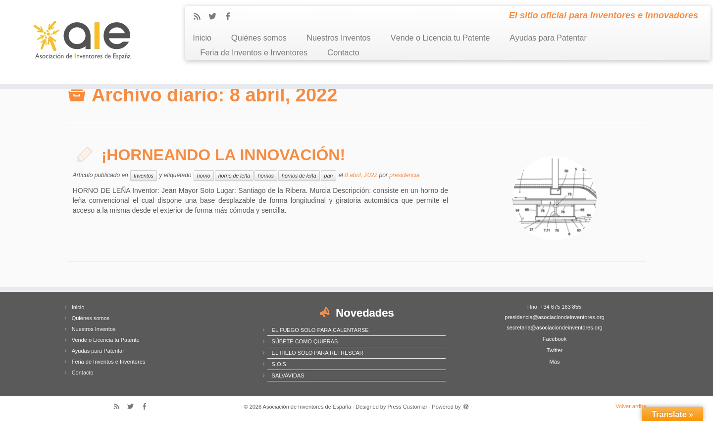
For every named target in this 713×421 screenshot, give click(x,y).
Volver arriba (630, 406)
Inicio (202, 38)
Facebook (554, 339)
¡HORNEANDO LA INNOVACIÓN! (223, 155)
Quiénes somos (259, 38)
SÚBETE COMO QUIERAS (305, 341)
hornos (266, 176)
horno (203, 176)
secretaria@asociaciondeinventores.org (554, 327)
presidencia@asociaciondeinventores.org (554, 317)
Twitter (554, 350)
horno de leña (234, 176)
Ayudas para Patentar (547, 38)
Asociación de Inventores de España (307, 407)
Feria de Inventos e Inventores (253, 52)
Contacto (343, 52)
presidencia (404, 175)
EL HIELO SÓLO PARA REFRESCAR (317, 353)
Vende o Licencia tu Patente (440, 38)
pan (328, 176)
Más (555, 362)
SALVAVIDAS (288, 375)
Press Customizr (408, 407)
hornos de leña (299, 176)
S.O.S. (280, 364)
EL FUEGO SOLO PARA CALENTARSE (320, 330)
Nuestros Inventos (338, 38)
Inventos (143, 176)
